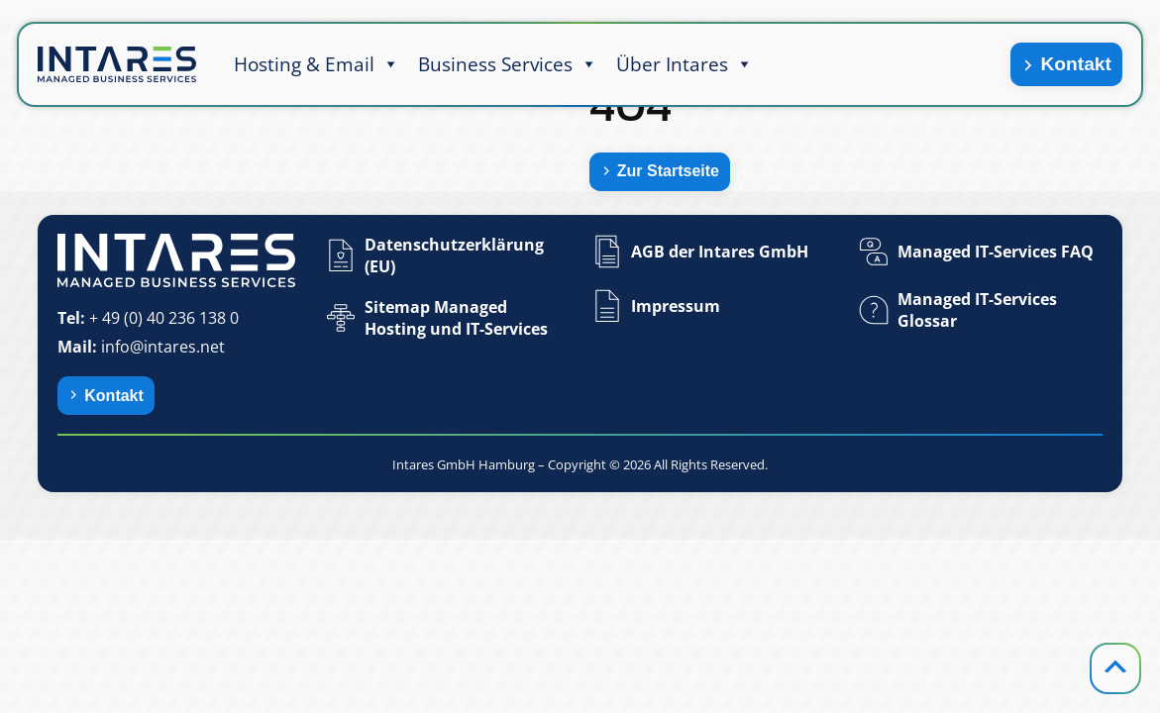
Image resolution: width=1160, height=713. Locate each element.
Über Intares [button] (684, 64)
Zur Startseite (668, 170)
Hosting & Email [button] (316, 64)
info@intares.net (163, 346)
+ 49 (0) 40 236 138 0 (164, 318)
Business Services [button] (507, 64)
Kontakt (1075, 63)
